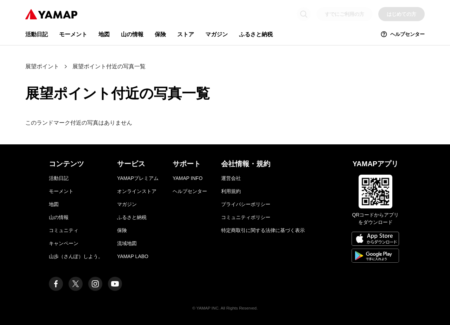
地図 (104, 34)
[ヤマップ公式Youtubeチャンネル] (115, 284)
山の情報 (132, 34)
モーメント (73, 34)
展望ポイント (42, 66)
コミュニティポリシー (245, 217)
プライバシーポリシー (245, 204)
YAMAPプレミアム (138, 178)
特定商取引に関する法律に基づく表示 (263, 230)
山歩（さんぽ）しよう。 (76, 256)
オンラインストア (136, 191)
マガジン (216, 34)
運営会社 (231, 178)
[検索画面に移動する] (304, 14)
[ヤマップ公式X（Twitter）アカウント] (76, 284)
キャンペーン (63, 243)
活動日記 (36, 34)
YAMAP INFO (187, 178)
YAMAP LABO (132, 256)
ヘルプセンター (402, 34)
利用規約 (231, 191)
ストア (185, 34)
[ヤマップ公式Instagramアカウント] (95, 284)
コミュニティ (63, 230)
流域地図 (127, 243)
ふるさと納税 (256, 34)
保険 (160, 34)
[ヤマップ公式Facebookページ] (56, 284)
